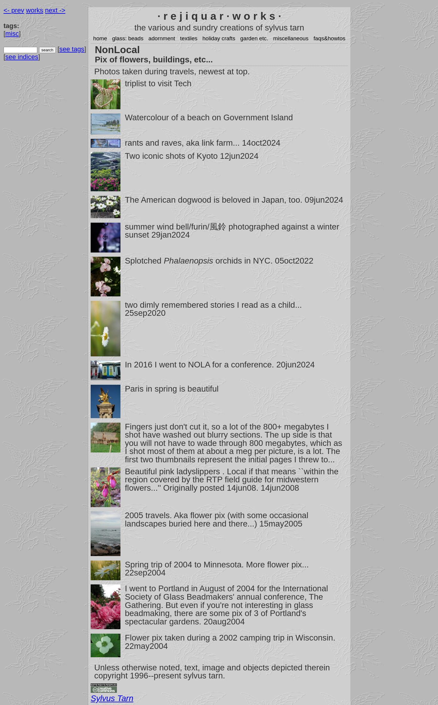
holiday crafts (218, 38)
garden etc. (254, 38)
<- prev (14, 10)
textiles (188, 38)
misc (12, 33)
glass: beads (127, 38)
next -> (55, 10)
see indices (21, 57)
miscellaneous (290, 38)
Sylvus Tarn (112, 698)
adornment (161, 38)
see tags (71, 49)
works (34, 10)
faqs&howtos (329, 38)
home (100, 38)
